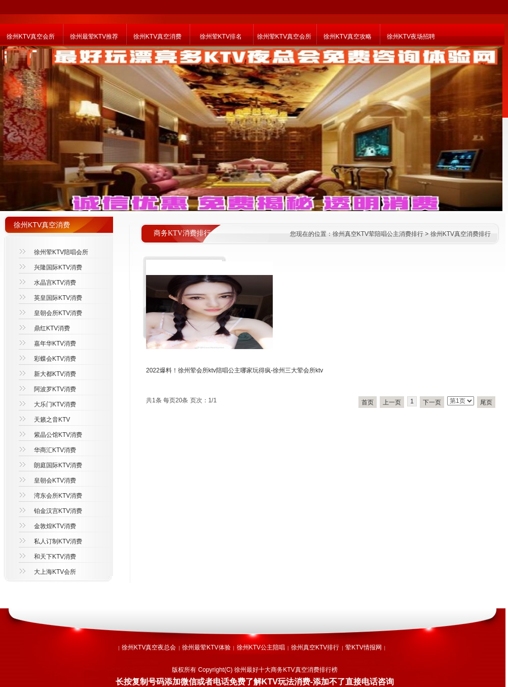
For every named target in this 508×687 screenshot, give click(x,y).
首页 (367, 402)
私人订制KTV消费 (58, 541)
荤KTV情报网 (363, 647)
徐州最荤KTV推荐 (94, 36)
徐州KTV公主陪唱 (261, 647)
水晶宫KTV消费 (55, 282)
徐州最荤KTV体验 (206, 647)
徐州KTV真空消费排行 (460, 233)
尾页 (486, 402)
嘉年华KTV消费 (55, 343)
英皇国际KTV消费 (58, 297)
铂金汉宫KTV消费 (58, 510)
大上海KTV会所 (55, 571)
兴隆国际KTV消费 (58, 267)
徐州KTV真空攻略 (347, 36)
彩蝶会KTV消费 (55, 358)
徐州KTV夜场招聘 (411, 36)
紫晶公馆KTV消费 (58, 434)
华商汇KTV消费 (55, 450)
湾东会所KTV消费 (58, 495)
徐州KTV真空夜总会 (149, 647)
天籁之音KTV (52, 419)
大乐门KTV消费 (55, 404)
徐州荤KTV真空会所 (284, 36)
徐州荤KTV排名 (221, 36)
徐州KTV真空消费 (157, 36)
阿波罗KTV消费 (55, 389)
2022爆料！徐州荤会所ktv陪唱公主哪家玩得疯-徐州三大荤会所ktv (234, 370)
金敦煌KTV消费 (55, 526)
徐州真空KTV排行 (315, 647)
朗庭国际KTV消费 (58, 465)
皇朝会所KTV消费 (58, 313)
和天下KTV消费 (55, 556)
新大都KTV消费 (55, 373)
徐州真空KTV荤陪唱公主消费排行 (378, 233)
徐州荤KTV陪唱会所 (61, 252)
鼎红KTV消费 (52, 328)
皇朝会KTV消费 (55, 480)
